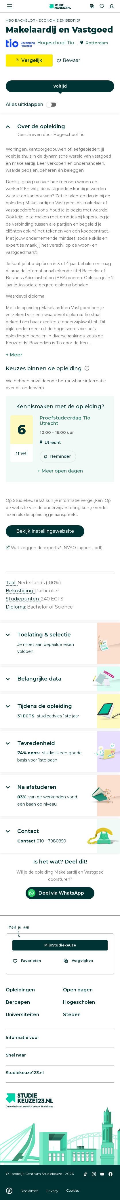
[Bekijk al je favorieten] (26, 960)
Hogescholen (79, 1002)
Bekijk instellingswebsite (45, 531)
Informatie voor (22, 1037)
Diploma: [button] (16, 607)
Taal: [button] (12, 582)
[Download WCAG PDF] (9, 1190)
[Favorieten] (102, 6)
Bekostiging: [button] (20, 591)
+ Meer (14, 355)
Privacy (52, 1190)
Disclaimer (29, 1190)
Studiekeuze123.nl (25, 1072)
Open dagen (78, 990)
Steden (72, 1014)
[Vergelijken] (92, 6)
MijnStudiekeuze (60, 945)
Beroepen (18, 1002)
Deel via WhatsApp (56, 893)
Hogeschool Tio (55, 43)
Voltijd (60, 86)
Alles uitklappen (31, 104)
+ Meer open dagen (60, 471)
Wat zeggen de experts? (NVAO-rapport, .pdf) (54, 547)
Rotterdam (96, 43)
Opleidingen (20, 990)
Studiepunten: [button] (23, 599)
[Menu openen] (9, 6)
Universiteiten (22, 1014)
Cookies (72, 1190)
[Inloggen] (111, 6)
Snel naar (16, 1055)
